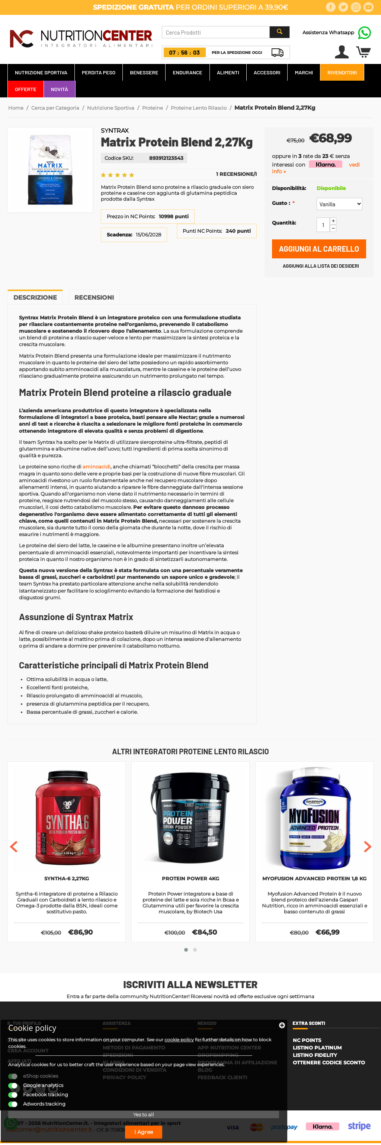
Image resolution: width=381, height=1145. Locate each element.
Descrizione (35, 297)
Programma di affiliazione (237, 1064)
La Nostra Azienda (225, 1042)
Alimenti (228, 72)
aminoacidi (97, 467)
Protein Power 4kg (190, 879)
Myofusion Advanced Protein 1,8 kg (314, 882)
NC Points (307, 1042)
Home (15, 108)
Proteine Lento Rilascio (199, 108)
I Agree (65, 1122)
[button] (186, 951)
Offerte (25, 89)
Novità (59, 89)
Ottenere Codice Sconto (329, 1064)
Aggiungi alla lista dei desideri (321, 266)
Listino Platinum (317, 1049)
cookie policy (33, 1016)
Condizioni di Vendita (134, 1072)
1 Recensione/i (236, 174)
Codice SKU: (119, 158)
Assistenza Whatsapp (328, 32)
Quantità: (284, 223)
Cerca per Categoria (55, 108)
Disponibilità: (289, 188)
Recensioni (94, 297)
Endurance (187, 72)
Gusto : (281, 203)
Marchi (304, 72)
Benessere (144, 72)
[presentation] (13, 847)
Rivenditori (342, 72)
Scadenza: (119, 234)
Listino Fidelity (315, 1057)
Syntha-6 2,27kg (67, 879)
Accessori (267, 72)
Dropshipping (218, 1057)
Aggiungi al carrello (319, 248)
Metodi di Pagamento (134, 1049)
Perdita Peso (98, 72)
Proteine (152, 108)
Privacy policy (124, 1079)
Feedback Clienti (222, 1079)
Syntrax (115, 130)
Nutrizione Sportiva (41, 72)
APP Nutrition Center (229, 1049)
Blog (205, 1072)
